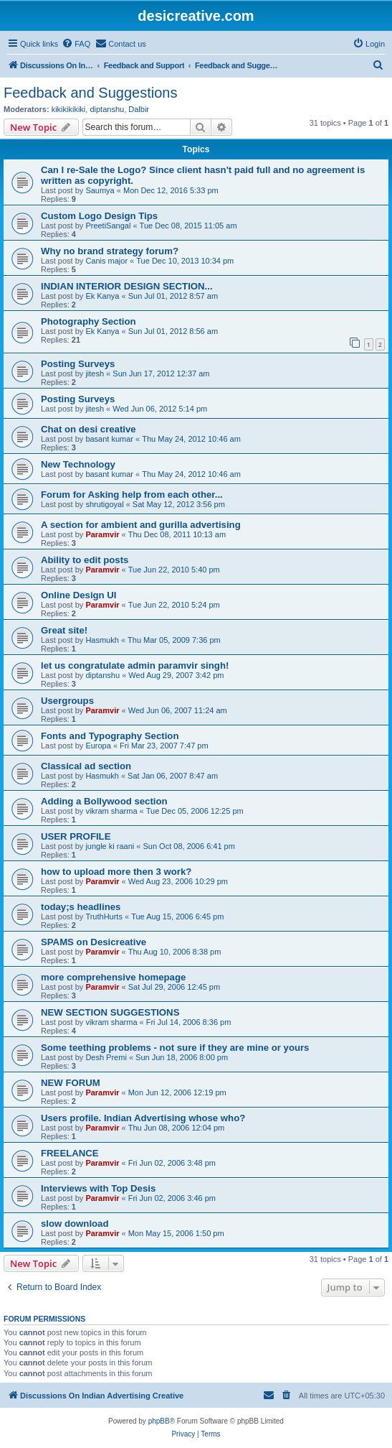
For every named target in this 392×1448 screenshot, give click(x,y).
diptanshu (107, 109)
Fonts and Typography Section (109, 735)
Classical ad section (86, 766)
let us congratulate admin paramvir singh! (135, 665)
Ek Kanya (102, 296)
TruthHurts (104, 916)
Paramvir (102, 534)
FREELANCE (70, 1153)
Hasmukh (101, 640)
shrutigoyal (104, 504)
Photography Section (88, 321)
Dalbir (138, 109)
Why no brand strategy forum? (109, 251)
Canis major (106, 260)
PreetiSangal (107, 225)
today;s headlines (80, 906)
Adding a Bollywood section (104, 801)
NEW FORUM (70, 1082)
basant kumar (109, 439)
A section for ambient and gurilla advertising (141, 524)
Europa (97, 745)
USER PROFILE (75, 836)
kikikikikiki (69, 109)
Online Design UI (79, 595)
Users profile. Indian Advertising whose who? (143, 1118)
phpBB (159, 1421)
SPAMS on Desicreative (93, 942)
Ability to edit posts (84, 559)
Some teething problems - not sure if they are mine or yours (175, 1047)
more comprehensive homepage (113, 977)
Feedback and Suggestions (90, 93)
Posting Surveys (78, 363)
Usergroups (67, 700)
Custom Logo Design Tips (99, 215)
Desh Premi (105, 1057)
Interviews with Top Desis (98, 1188)
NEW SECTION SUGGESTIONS (110, 1012)
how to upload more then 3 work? (116, 871)
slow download (75, 1223)
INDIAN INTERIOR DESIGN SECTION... (127, 286)
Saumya (99, 190)
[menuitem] (76, 43)
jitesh (94, 373)
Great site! (64, 630)
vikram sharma (111, 811)
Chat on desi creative (88, 429)
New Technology (78, 464)
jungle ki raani (109, 846)
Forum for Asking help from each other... (132, 494)
